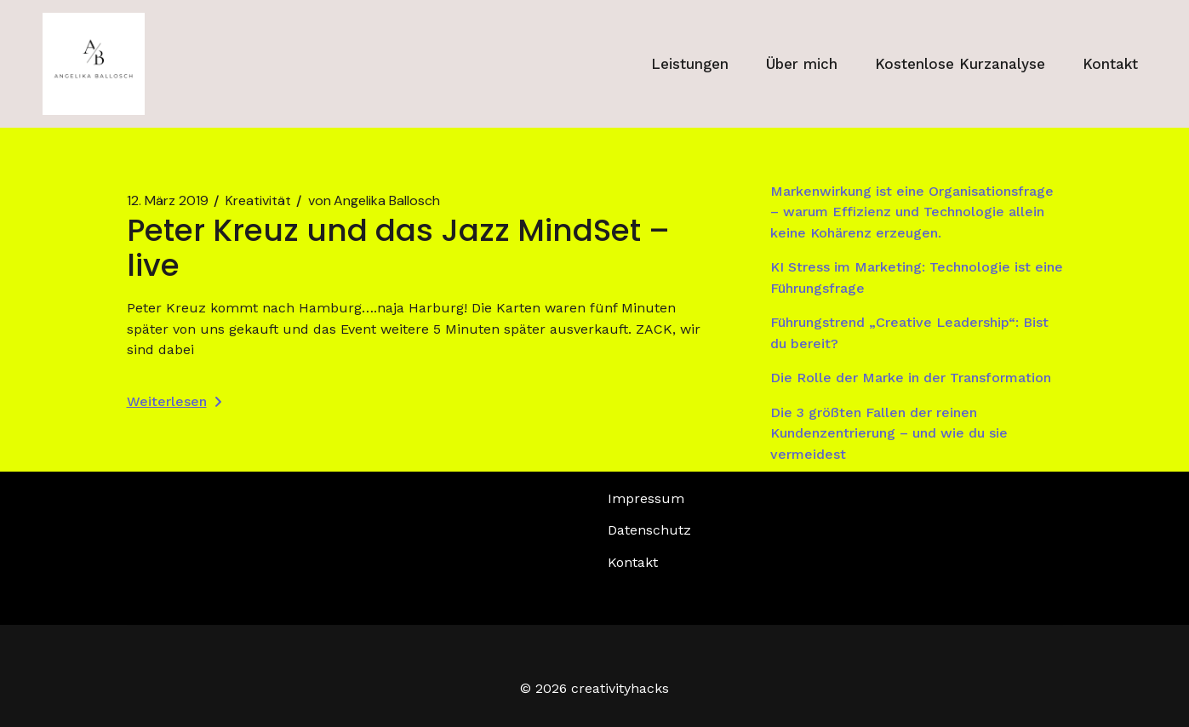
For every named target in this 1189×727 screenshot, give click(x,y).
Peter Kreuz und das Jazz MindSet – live (398, 248)
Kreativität (258, 200)
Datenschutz (649, 530)
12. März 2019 (168, 200)
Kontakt (633, 562)
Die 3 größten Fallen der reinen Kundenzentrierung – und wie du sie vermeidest (889, 433)
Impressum (646, 498)
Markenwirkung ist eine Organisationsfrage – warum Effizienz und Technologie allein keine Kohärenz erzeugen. (912, 212)
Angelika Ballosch (374, 200)
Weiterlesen (174, 401)
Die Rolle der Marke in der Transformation (910, 377)
